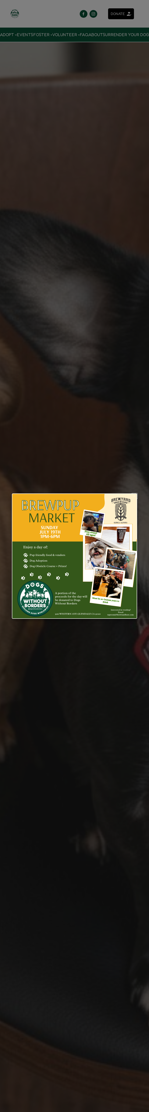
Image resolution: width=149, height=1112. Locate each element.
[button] (134, 496)
